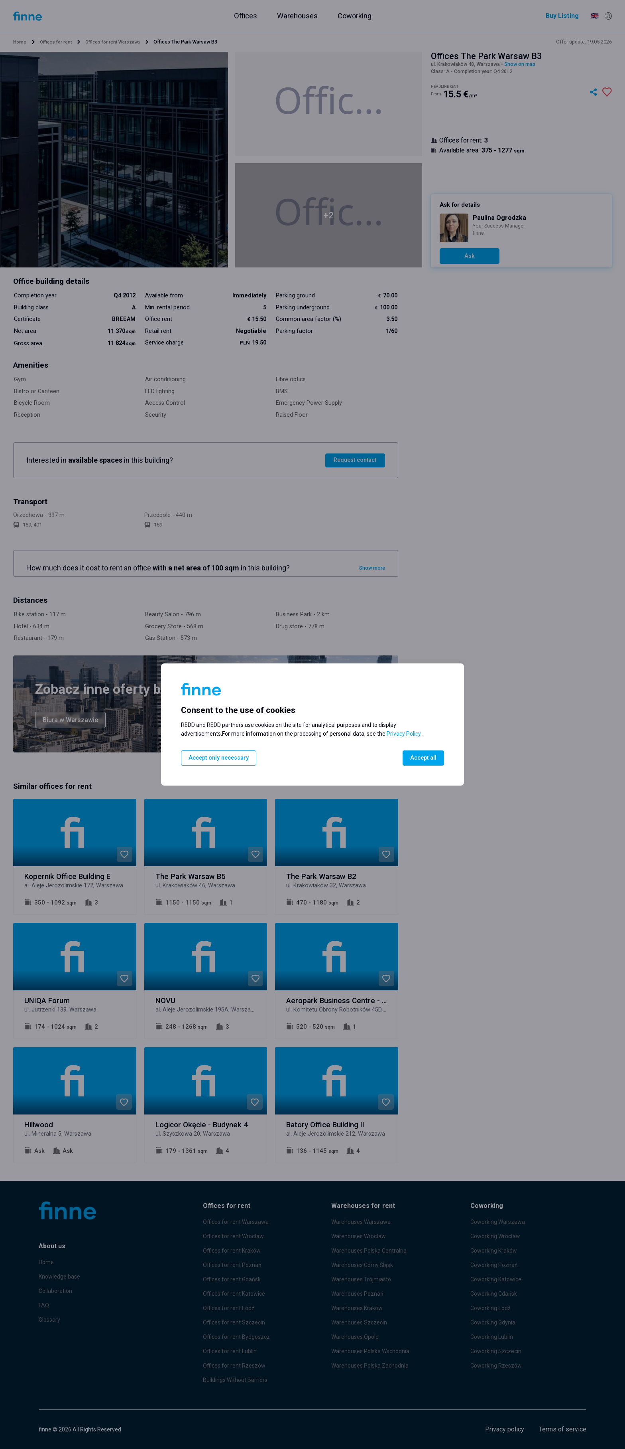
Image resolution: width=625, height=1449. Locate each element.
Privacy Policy (404, 733)
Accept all (422, 757)
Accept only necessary (219, 757)
